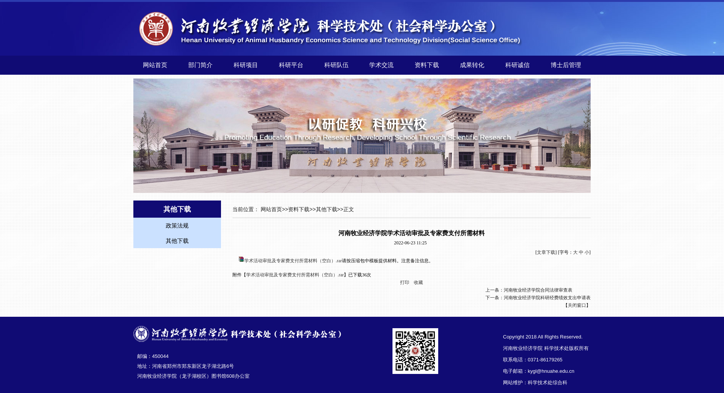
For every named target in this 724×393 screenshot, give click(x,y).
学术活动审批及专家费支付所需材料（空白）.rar (293, 260)
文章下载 (546, 252)
